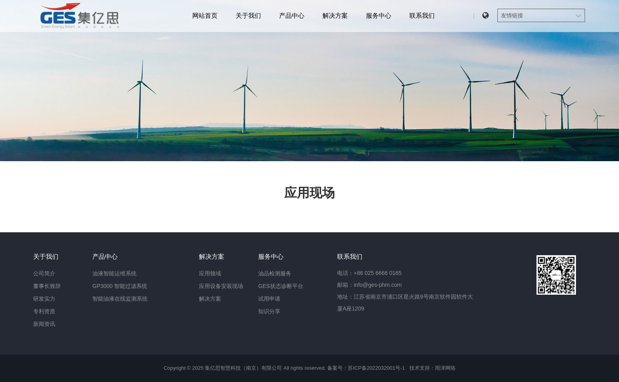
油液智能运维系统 (114, 273)
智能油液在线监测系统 (120, 298)
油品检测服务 (274, 273)
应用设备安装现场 (221, 286)
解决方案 (335, 15)
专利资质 (44, 311)
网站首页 (205, 15)
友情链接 (512, 15)
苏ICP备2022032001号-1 (376, 368)
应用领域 (210, 273)
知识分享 (269, 311)
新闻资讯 (44, 324)
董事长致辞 (47, 286)
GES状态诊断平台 (280, 286)
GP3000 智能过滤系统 (119, 286)
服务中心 (378, 15)
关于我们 (248, 15)
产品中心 (291, 15)
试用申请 (269, 298)
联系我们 (422, 15)
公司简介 (44, 273)
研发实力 (44, 298)
